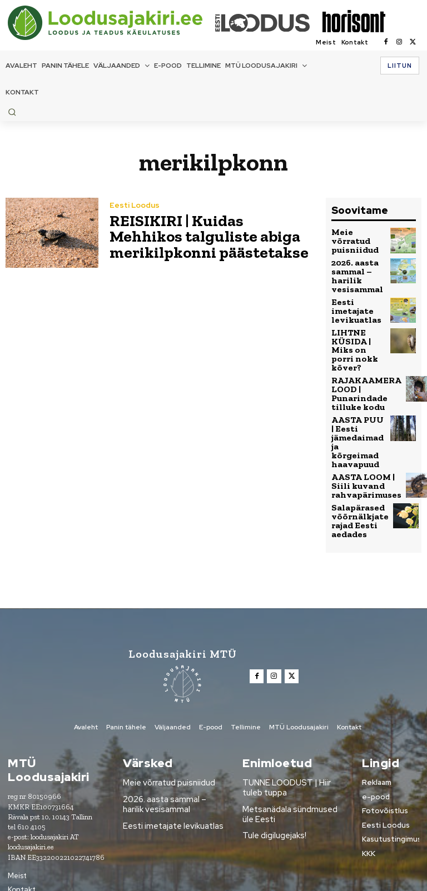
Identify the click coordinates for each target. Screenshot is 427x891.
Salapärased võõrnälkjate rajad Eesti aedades (355, 471)
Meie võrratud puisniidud (358, 239)
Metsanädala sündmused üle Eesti (291, 758)
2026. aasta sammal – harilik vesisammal (353, 272)
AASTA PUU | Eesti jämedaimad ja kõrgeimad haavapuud (357, 405)
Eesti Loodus (134, 209)
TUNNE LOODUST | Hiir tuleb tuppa (291, 734)
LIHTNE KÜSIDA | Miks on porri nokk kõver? (357, 334)
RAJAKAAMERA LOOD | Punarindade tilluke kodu (360, 368)
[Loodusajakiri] (111, 23)
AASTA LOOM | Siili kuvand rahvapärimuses (362, 439)
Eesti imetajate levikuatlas (353, 302)
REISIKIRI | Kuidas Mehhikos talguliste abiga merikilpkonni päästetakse (206, 235)
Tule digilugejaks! (272, 778)
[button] (12, 112)
